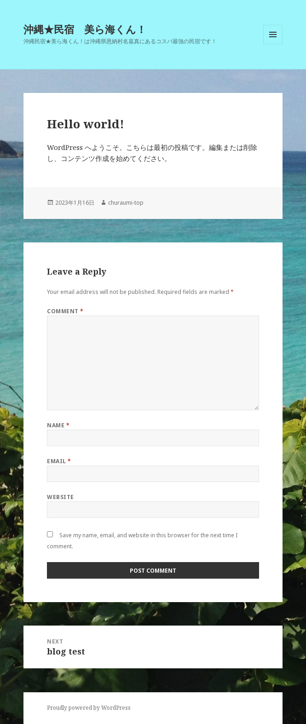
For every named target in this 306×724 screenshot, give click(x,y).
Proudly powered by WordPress (89, 708)
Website (60, 497)
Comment (65, 311)
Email (59, 461)
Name (58, 425)
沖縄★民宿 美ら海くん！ (84, 29)
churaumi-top (126, 203)
